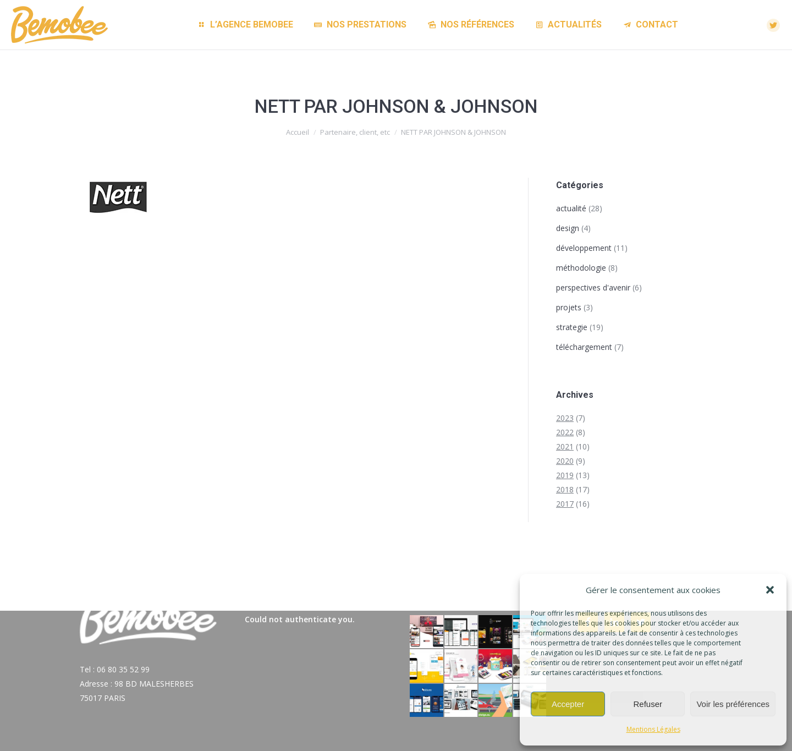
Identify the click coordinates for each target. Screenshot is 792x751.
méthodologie (581, 267)
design (567, 228)
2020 (565, 461)
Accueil (297, 132)
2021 (565, 446)
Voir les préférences (732, 704)
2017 (565, 503)
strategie (571, 327)
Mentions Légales (653, 729)
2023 (565, 418)
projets (568, 307)
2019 (565, 475)
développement (584, 248)
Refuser (648, 704)
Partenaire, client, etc (355, 132)
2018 (565, 489)
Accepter (568, 704)
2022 (565, 432)
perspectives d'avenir (593, 287)
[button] (770, 589)
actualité (571, 208)
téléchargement (584, 347)
